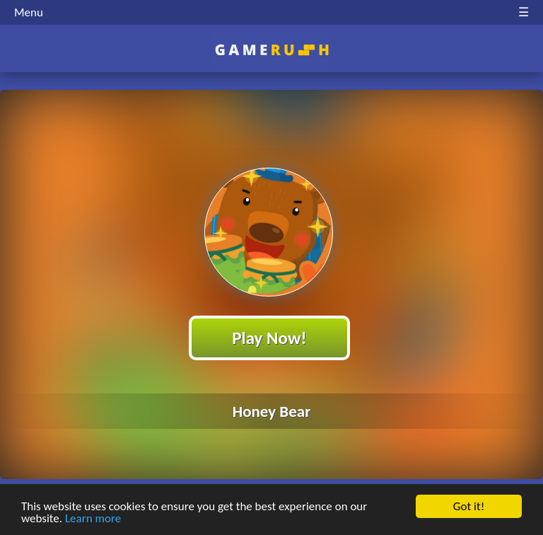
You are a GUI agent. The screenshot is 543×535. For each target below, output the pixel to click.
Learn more (93, 519)
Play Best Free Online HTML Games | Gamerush (271, 50)
